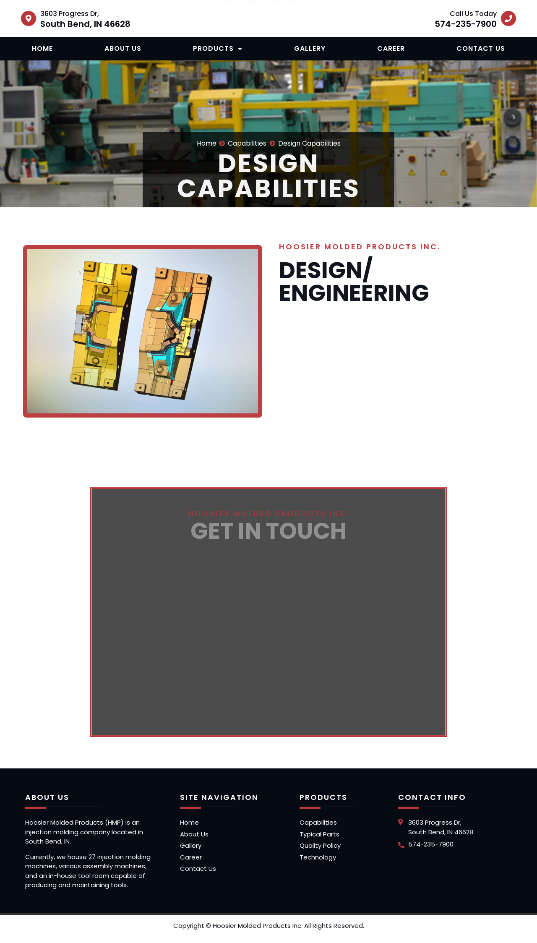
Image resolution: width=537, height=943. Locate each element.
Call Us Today (473, 13)
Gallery (310, 48)
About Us (122, 48)
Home (42, 48)
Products (217, 48)
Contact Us (480, 48)
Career (391, 48)
